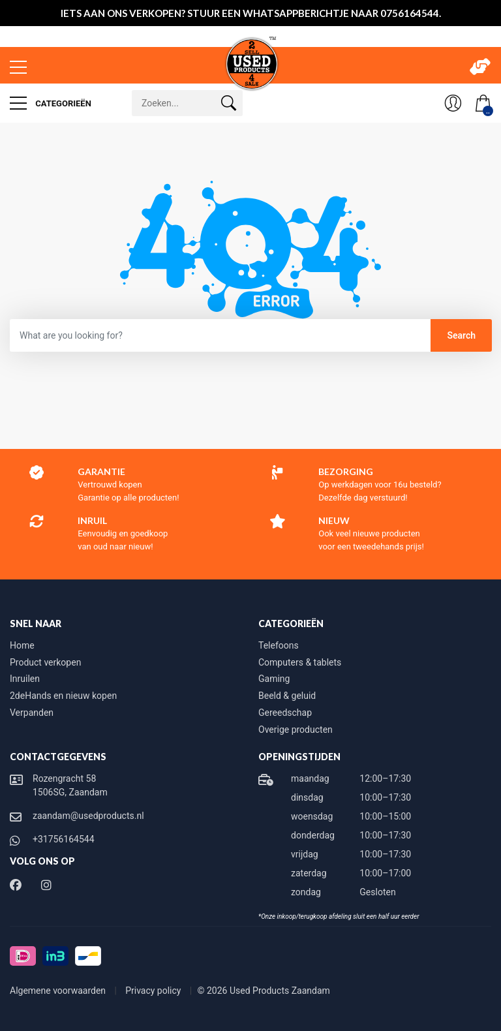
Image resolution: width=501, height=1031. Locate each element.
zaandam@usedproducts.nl (88, 815)
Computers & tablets (299, 662)
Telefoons (278, 645)
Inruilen (25, 678)
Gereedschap (285, 712)
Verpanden (31, 712)
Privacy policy (154, 990)
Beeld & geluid (287, 695)
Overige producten (295, 729)
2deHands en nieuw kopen (63, 695)
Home (22, 645)
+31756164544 (64, 839)
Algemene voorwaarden (59, 990)
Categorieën (50, 103)
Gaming (274, 678)
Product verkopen (45, 662)
